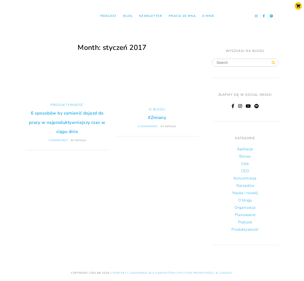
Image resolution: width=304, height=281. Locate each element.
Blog (127, 16)
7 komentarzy (58, 140)
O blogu (157, 109)
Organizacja (245, 207)
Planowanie (245, 214)
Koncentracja (245, 178)
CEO (245, 171)
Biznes (245, 156)
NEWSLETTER (150, 16)
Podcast (108, 16)
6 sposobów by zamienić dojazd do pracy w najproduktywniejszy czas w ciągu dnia (67, 122)
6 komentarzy (148, 126)
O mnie (208, 16)
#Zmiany (157, 118)
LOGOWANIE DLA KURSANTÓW (153, 273)
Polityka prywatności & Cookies (205, 273)
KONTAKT (120, 273)
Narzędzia (245, 185)
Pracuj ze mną (182, 16)
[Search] (273, 63)
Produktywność (67, 105)
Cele (245, 163)
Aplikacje (245, 149)
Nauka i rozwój (245, 192)
